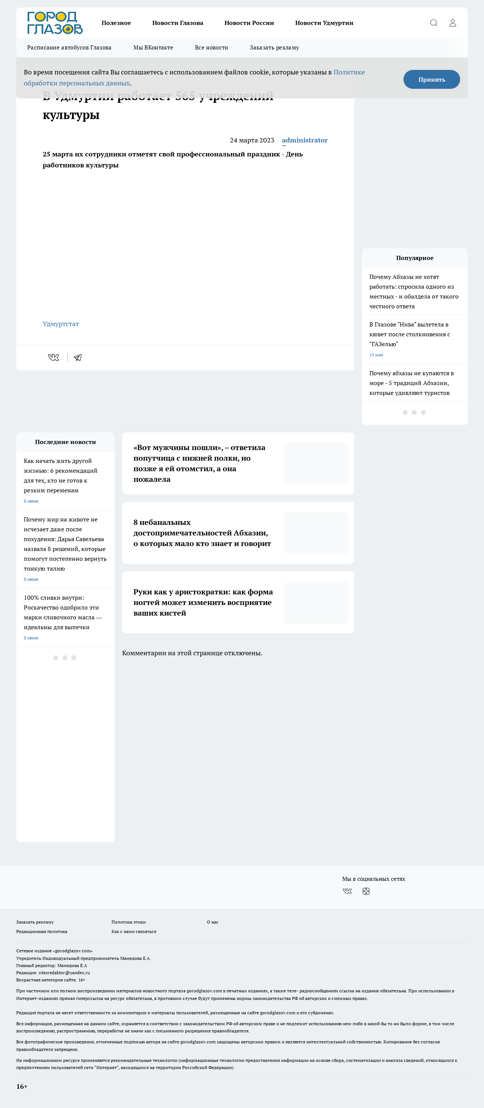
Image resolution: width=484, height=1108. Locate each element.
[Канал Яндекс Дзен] (366, 891)
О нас (213, 922)
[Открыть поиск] (433, 22)
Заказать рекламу (274, 47)
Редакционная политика (41, 931)
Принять (432, 79)
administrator (305, 140)
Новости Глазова (177, 22)
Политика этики (129, 922)
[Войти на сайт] (452, 22)
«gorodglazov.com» (73, 950)
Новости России (249, 22)
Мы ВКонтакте (153, 47)
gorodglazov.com (204, 990)
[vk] (54, 357)
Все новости (211, 47)
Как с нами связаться (134, 931)
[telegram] (80, 357)
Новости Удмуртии (324, 22)
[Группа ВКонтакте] (347, 891)
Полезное (116, 22)
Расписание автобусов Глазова (69, 47)
